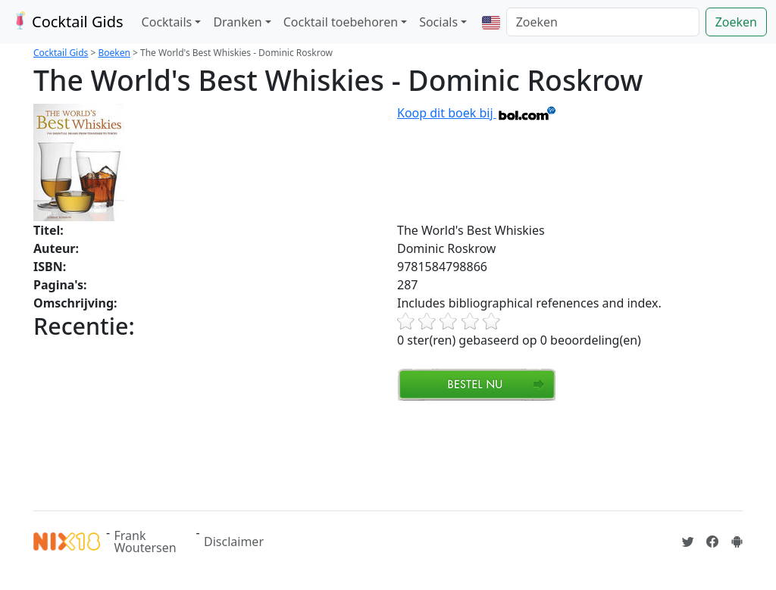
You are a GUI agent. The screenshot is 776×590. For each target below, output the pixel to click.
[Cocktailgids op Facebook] (712, 541)
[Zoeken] (602, 22)
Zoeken (736, 22)
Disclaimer (234, 541)
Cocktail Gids (66, 21)
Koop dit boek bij (477, 113)
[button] (491, 22)
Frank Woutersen (145, 541)
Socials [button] (438, 22)
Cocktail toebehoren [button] (340, 22)
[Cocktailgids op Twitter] (688, 541)
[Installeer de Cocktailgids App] (737, 541)
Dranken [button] (237, 22)
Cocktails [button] (167, 22)
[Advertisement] (309, 454)
